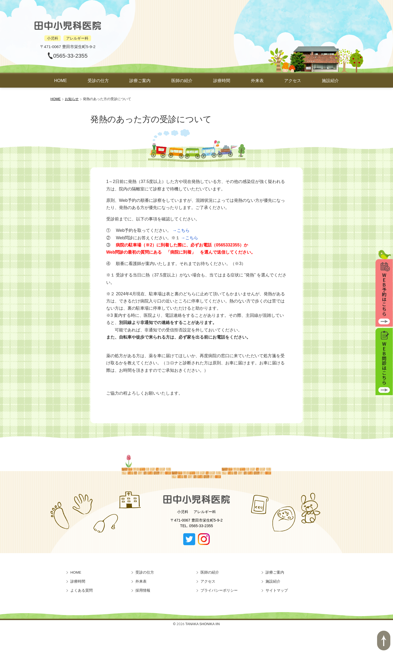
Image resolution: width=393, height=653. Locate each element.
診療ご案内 (140, 80)
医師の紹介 (182, 80)
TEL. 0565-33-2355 (196, 526)
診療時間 (221, 80)
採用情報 (142, 590)
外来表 (257, 80)
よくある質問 (81, 590)
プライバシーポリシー (219, 590)
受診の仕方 (98, 80)
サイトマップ (277, 590)
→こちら (181, 230)
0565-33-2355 (70, 56)
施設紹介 (330, 80)
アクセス (292, 80)
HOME (60, 80)
